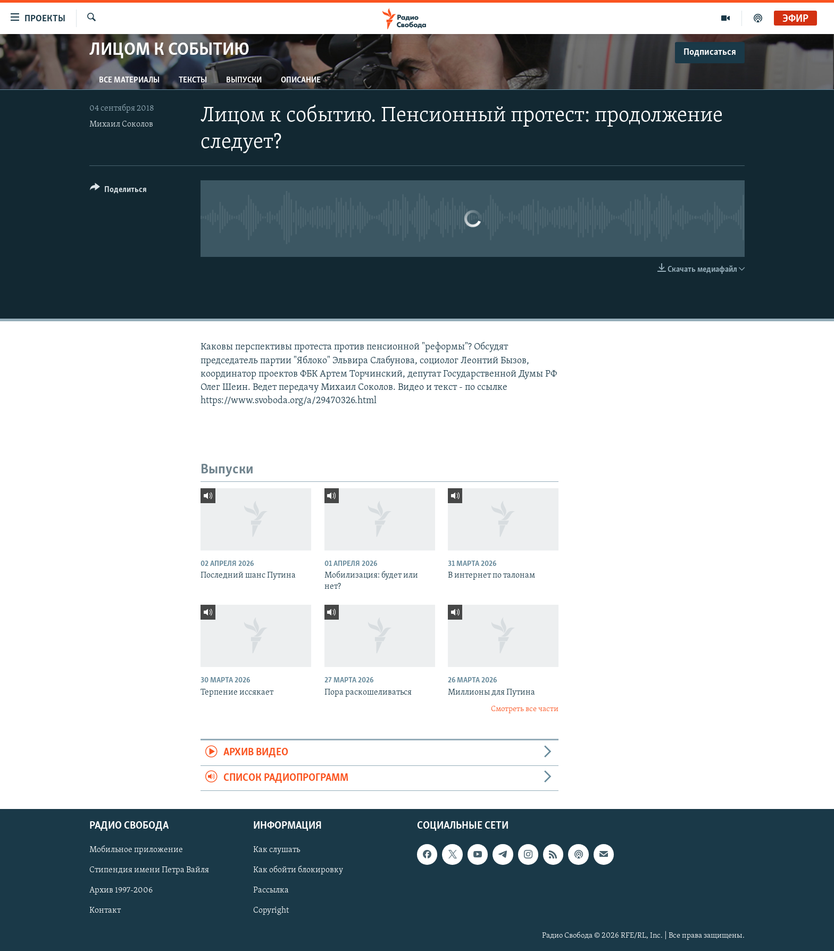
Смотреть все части (524, 709)
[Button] (118, 191)
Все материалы (129, 80)
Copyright (271, 911)
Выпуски (244, 80)
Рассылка (271, 891)
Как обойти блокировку (298, 870)
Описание (301, 80)
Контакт (105, 911)
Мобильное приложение (136, 850)
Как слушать (276, 850)
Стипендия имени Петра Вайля (149, 870)
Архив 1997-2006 (121, 891)
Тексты (193, 80)
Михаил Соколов (121, 124)
